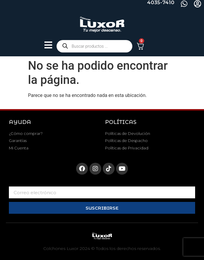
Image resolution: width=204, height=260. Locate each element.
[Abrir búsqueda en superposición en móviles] (94, 46)
